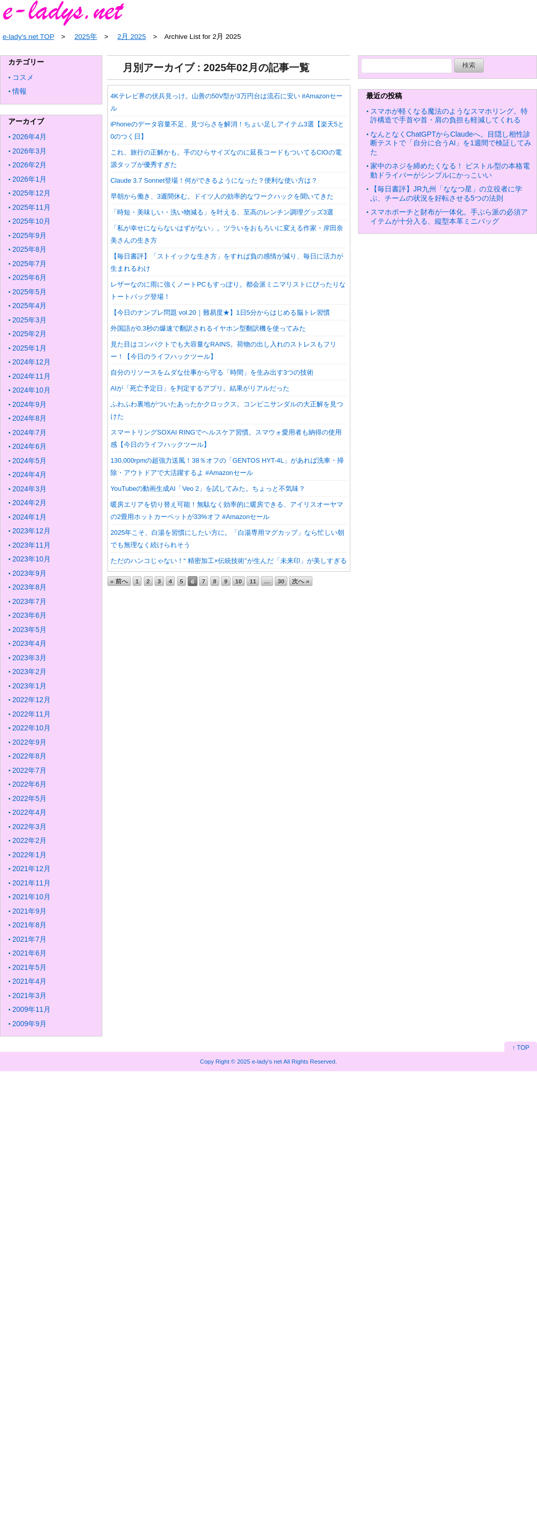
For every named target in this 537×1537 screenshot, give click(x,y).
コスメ (23, 77)
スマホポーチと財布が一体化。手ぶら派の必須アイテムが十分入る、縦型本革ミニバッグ (449, 216)
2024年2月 (29, 503)
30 (281, 581)
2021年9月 (29, 911)
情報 (19, 91)
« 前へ (119, 581)
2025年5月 (29, 292)
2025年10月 (31, 221)
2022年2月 (29, 840)
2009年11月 (31, 1009)
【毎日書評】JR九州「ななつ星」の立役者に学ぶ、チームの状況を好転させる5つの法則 (446, 193)
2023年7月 (29, 601)
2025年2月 (29, 334)
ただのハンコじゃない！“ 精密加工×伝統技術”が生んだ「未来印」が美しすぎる (228, 561)
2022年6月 (29, 784)
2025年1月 (29, 348)
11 (253, 581)
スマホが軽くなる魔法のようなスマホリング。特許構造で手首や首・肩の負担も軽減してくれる (449, 115)
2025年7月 (29, 263)
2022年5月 (29, 798)
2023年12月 (31, 531)
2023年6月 (29, 615)
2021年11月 (31, 883)
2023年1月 (29, 686)
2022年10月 (31, 728)
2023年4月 (29, 643)
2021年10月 (31, 897)
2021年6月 (29, 953)
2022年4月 (29, 812)
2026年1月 (29, 179)
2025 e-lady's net (259, 1061)
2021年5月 (29, 967)
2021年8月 (29, 925)
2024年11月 (31, 376)
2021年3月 (29, 995)
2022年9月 (29, 742)
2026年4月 (29, 137)
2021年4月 (29, 981)
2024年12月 (31, 362)
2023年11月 (31, 545)
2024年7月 (29, 432)
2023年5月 (29, 629)
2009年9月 (29, 1024)
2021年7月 (29, 939)
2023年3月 (29, 658)
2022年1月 (29, 855)
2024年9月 (29, 404)
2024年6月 (29, 446)
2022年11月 (31, 714)
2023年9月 (29, 573)
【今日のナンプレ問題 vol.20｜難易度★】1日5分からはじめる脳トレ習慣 (220, 312)
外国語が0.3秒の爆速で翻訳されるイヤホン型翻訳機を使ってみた (208, 328)
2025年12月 (31, 193)
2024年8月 (29, 418)
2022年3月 (29, 826)
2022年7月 (29, 770)
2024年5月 (29, 461)
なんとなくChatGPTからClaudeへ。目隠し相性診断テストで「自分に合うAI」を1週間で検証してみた (450, 143)
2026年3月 (29, 151)
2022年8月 (29, 756)
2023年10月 (31, 559)
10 (238, 581)
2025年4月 (29, 305)
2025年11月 (31, 207)
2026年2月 (29, 165)
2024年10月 (31, 390)
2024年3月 (29, 489)
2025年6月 (29, 277)
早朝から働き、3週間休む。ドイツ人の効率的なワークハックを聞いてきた (221, 196)
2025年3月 (29, 320)
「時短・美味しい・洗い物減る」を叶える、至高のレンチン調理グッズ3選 (221, 212)
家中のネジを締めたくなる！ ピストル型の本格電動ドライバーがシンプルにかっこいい (450, 170)
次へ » (300, 581)
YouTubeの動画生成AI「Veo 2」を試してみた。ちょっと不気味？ (207, 488)
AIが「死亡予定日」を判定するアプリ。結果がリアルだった (199, 388)
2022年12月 (31, 700)
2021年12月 (31, 868)
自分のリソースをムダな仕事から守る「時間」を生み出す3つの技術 (212, 372)
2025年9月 (29, 235)
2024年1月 (29, 517)
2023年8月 (29, 587)
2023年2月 (29, 671)
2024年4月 (29, 474)
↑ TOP (520, 1047)
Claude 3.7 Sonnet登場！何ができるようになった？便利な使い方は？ (214, 180)
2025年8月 (29, 249)
